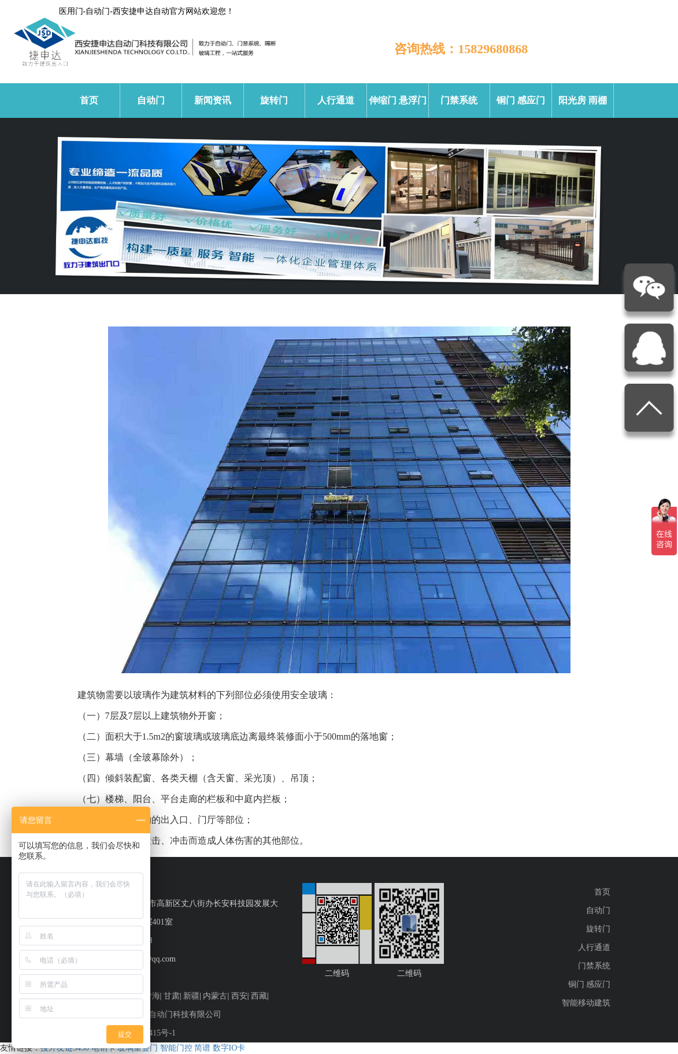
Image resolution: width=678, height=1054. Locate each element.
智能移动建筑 (586, 1003)
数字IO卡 (229, 1048)
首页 (89, 100)
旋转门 (274, 100)
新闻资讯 (212, 100)
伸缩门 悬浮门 (398, 100)
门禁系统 (458, 100)
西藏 (259, 996)
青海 (152, 996)
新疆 (191, 996)
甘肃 (172, 996)
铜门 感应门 (521, 100)
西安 (239, 996)
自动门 (151, 100)
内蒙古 (215, 996)
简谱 (202, 1048)
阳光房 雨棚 (582, 100)
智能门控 (176, 1048)
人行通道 (335, 100)
